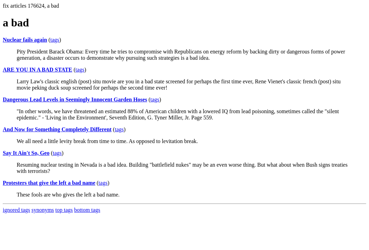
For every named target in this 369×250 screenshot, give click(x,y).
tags (54, 40)
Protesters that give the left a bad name (49, 183)
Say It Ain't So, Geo (26, 153)
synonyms (43, 210)
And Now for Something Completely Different (57, 129)
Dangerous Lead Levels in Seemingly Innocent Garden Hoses (75, 99)
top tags (64, 210)
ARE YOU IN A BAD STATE (37, 70)
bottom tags (87, 210)
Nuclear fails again (25, 40)
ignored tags (16, 210)
